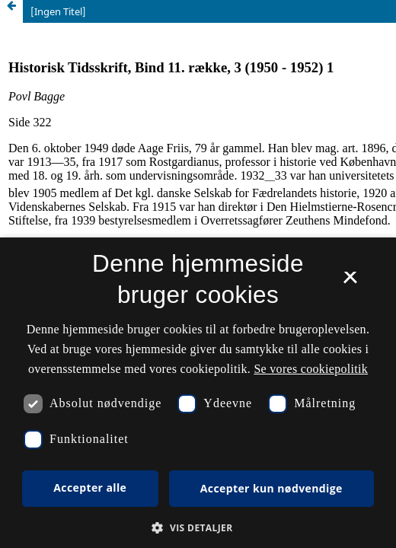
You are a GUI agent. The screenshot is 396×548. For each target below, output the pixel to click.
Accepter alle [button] (89, 487)
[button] (197, 527)
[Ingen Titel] (58, 11)
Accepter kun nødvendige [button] (271, 488)
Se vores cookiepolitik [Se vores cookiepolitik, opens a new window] (311, 368)
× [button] (350, 282)
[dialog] (198, 392)
